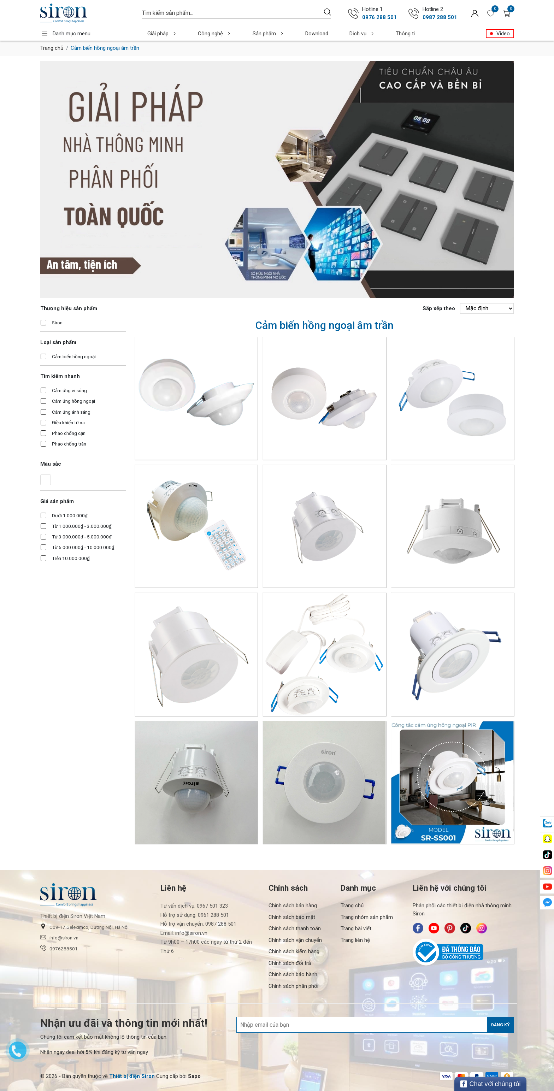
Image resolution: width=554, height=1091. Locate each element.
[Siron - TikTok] (465, 928)
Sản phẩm (250, 33)
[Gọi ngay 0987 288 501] (413, 13)
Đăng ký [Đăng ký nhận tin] (500, 1024)
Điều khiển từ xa (68, 422)
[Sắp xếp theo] (487, 308)
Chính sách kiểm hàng (294, 951)
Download (291, 33)
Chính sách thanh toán (295, 928)
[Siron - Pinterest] (449, 928)
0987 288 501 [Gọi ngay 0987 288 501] (440, 17)
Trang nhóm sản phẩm (367, 917)
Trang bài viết (356, 928)
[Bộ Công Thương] (463, 952)
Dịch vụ (329, 33)
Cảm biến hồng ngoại (74, 356)
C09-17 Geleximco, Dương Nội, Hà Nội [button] (84, 927)
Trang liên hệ (355, 940)
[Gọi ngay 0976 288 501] (353, 13)
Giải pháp (159, 33)
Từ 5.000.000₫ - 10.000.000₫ (83, 547)
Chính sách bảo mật (292, 917)
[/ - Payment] (446, 1076)
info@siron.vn (59, 937)
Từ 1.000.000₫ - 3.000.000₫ (82, 526)
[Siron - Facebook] (418, 928)
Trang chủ (51, 48)
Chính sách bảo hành (293, 974)
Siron (57, 322)
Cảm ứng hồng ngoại (73, 401)
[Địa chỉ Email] (375, 1025)
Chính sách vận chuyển (295, 940)
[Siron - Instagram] (481, 928)
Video (503, 33)
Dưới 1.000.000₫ (70, 515)
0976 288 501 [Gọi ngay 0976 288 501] (379, 17)
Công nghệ (204, 33)
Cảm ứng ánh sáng (71, 412)
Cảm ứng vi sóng (69, 390)
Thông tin (370, 33)
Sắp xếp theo (439, 308)
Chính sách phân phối (293, 986)
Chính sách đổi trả (290, 963)
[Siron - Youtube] (434, 928)
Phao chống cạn (69, 433)
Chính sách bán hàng (293, 905)
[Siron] (87, 13)
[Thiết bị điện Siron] (132, 1076)
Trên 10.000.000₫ (71, 558)
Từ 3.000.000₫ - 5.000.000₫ (82, 536)
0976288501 (59, 948)
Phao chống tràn (69, 444)
